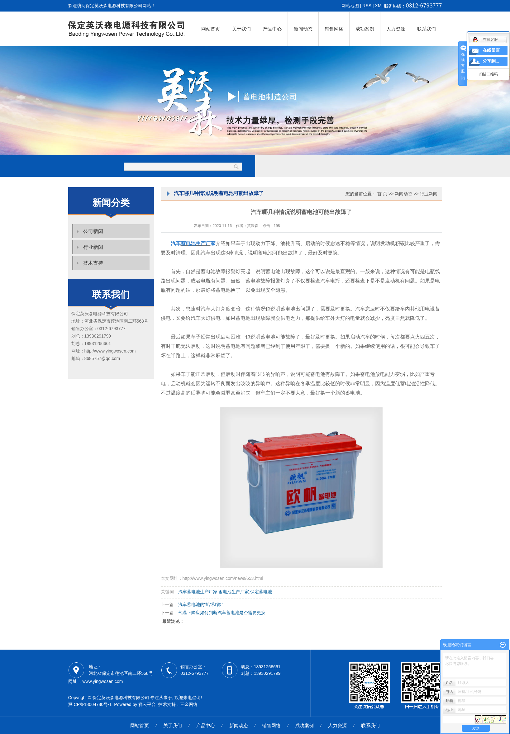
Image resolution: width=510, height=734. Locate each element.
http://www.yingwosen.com (110, 350)
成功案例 (364, 28)
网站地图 (350, 5)
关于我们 (241, 28)
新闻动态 (303, 28)
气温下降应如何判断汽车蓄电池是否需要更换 (221, 612)
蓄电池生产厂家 (233, 591)
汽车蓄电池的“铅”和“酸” (200, 604)
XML (379, 5)
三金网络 (189, 704)
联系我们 (426, 28)
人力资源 (395, 28)
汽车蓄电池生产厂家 (197, 591)
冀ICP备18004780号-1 (90, 704)
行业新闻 (93, 247)
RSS (366, 5)
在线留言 (491, 50)
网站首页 (210, 28)
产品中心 (272, 28)
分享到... (491, 61)
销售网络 (334, 28)
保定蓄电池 (261, 591)
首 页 (382, 193)
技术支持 (93, 263)
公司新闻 (93, 231)
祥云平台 (147, 704)
